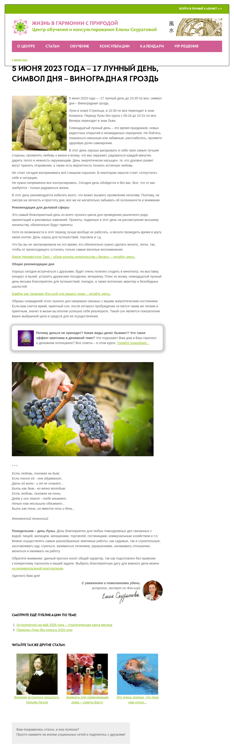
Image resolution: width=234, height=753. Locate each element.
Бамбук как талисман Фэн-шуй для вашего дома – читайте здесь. (61, 294)
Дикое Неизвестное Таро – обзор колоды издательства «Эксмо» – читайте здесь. (73, 257)
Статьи (52, 46)
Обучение (79, 46)
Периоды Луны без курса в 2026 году (44, 630)
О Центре (26, 46)
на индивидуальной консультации (37, 568)
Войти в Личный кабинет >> (200, 9)
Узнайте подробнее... (133, 343)
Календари (152, 46)
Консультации (115, 46)
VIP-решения (186, 46)
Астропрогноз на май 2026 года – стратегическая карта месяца (64, 625)
